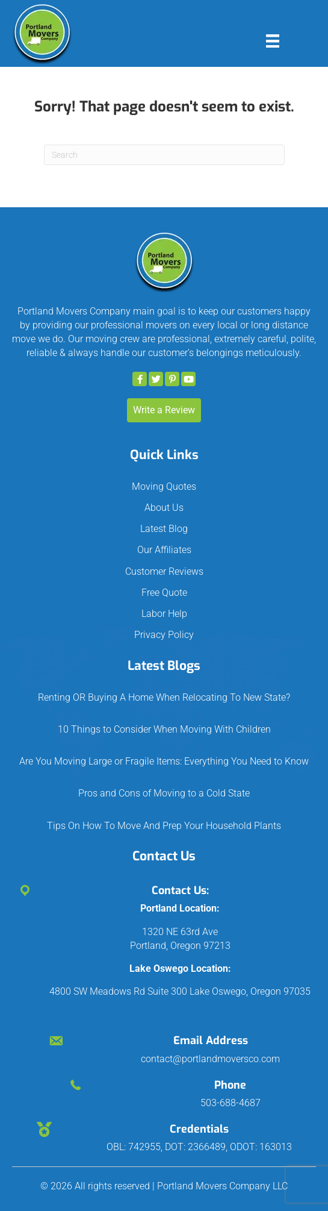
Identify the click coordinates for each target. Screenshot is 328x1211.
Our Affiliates (164, 549)
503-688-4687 (230, 1103)
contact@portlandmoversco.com (210, 1059)
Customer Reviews (164, 571)
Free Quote (164, 592)
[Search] (164, 155)
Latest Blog (164, 528)
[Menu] (272, 41)
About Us (164, 507)
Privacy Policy (164, 634)
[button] (139, 379)
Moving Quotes (164, 486)
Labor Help (164, 613)
